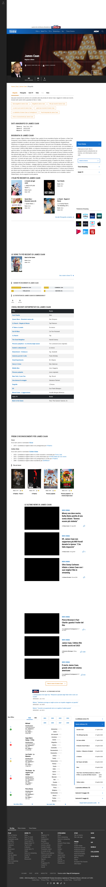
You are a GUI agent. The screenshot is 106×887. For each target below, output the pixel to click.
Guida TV (27, 855)
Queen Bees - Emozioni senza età (22, 319)
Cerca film (11, 863)
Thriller (54, 798)
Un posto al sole (46, 851)
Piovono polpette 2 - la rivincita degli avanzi (26, 343)
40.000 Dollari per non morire (57, 456)
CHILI (59, 851)
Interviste (10, 853)
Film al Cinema (12, 835)
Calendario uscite (13, 839)
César (76, 859)
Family (54, 758)
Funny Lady (58, 454)
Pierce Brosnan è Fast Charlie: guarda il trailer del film (73, 622)
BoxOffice (11, 841)
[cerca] (102, 31)
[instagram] (50, 883)
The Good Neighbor (18, 339)
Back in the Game (17, 401)
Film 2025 (11, 857)
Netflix (59, 841)
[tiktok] (61, 883)
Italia (29, 718)
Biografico (54, 742)
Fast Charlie (16, 315)
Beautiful (43, 841)
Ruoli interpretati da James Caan (49, 112)
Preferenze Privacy (56, 880)
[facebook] (48, 883)
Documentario (54, 750)
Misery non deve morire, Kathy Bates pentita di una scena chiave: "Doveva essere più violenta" (72, 517)
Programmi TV (45, 863)
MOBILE (93, 847)
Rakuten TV (61, 861)
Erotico (54, 755)
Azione (54, 740)
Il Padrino (49, 445)
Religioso (54, 790)
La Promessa (45, 843)
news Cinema (66, 510)
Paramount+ (61, 863)
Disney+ (60, 845)
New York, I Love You (19, 376)
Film (38, 79)
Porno (55, 787)
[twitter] (64, 883)
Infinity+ (60, 849)
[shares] (83, 526)
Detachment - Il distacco (19, 352)
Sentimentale (54, 793)
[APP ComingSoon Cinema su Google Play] (97, 873)
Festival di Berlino (79, 851)
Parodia (55, 782)
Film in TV (11, 843)
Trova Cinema (12, 837)
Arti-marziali (54, 734)
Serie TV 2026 (29, 839)
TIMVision (61, 853)
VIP (92, 842)
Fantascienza (54, 761)
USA (35, 718)
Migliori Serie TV (29, 843)
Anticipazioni (45, 839)
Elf (13, 388)
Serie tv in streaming (31, 853)
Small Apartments (17, 360)
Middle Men (15, 368)
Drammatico (54, 753)
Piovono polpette (17, 372)
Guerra (54, 771)
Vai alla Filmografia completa (64, 217)
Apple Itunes (61, 855)
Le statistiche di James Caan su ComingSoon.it (25, 112)
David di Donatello (79, 853)
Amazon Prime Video (64, 843)
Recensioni (11, 849)
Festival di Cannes (79, 849)
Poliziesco (54, 785)
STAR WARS (95, 856)
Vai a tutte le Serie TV (66, 276)
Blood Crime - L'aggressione (21, 392)
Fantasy (54, 763)
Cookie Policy (68, 880)
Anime (55, 732)
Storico (54, 795)
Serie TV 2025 (29, 837)
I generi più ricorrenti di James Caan (45, 108)
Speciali (27, 857)
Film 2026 (11, 859)
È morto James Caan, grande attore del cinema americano (72, 668)
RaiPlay (60, 859)
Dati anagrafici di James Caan (20, 103)
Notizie (20, 301)
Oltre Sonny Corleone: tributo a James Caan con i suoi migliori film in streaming (72, 569)
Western (54, 801)
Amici (42, 861)
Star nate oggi (78, 837)
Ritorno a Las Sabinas (47, 853)
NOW (59, 847)
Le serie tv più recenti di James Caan (22, 108)
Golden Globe (78, 845)
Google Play (61, 857)
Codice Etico (35, 880)
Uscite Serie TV (29, 849)
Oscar (76, 843)
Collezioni (11, 845)
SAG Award (77, 863)
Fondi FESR (77, 880)
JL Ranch (15, 335)
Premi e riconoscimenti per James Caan (23, 116)
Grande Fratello (45, 847)
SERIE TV (28, 833)
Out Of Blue (16, 331)
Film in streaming (13, 861)
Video (12, 301)
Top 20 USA (28, 845)
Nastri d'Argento (79, 855)
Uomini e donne (45, 845)
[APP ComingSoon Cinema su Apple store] (85, 873)
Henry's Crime (16, 364)
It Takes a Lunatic (17, 327)
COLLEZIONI (95, 851)
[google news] (54, 883)
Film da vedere (12, 855)
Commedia (54, 748)
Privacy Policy (45, 880)
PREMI (76, 841)
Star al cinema (78, 835)
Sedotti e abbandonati (19, 348)
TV (42, 833)
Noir (54, 779)
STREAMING (62, 833)
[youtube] (57, 883)
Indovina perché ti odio (19, 356)
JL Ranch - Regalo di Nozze (21, 323)
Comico (54, 745)
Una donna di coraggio (19, 380)
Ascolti (43, 867)
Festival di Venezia (79, 847)
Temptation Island (46, 849)
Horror (54, 774)
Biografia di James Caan (38, 103)
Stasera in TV (45, 835)
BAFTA (76, 857)
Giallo (54, 769)
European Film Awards (81, 861)
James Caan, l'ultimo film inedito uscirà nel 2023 (72, 644)
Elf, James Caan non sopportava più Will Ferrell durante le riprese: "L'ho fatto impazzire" (72, 543)
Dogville (14, 384)
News (9, 851)
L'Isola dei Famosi (46, 855)
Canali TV (44, 865)
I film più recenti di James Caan (57, 103)
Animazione (54, 729)
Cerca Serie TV (29, 841)
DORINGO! (46, 460)
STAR (76, 833)
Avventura (54, 737)
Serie (44, 79)
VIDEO (93, 837)
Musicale (54, 777)
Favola (54, 766)
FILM (9, 833)
